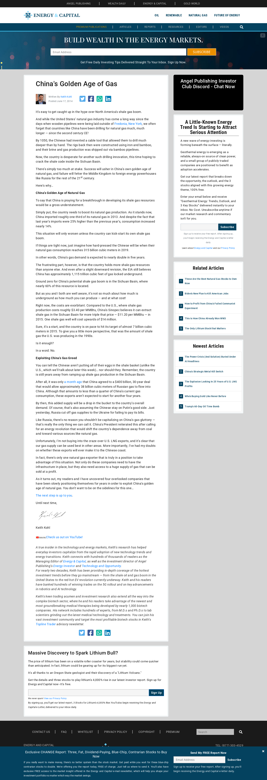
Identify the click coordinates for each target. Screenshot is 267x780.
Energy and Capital (203, 248)
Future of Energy (227, 15)
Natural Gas (198, 15)
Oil (157, 15)
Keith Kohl (66, 96)
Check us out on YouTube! (59, 537)
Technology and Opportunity (101, 566)
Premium (172, 732)
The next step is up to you (54, 495)
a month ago (73, 382)
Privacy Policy (228, 248)
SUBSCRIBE (201, 52)
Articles (125, 27)
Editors (201, 27)
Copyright (146, 732)
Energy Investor (64, 566)
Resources (175, 27)
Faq (64, 732)
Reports (149, 27)
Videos (224, 27)
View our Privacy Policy (55, 698)
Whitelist (85, 732)
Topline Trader (46, 624)
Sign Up (156, 693)
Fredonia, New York (128, 123)
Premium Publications (91, 27)
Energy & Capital (74, 561)
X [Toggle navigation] (263, 35)
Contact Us (41, 732)
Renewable (174, 15)
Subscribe (227, 227)
